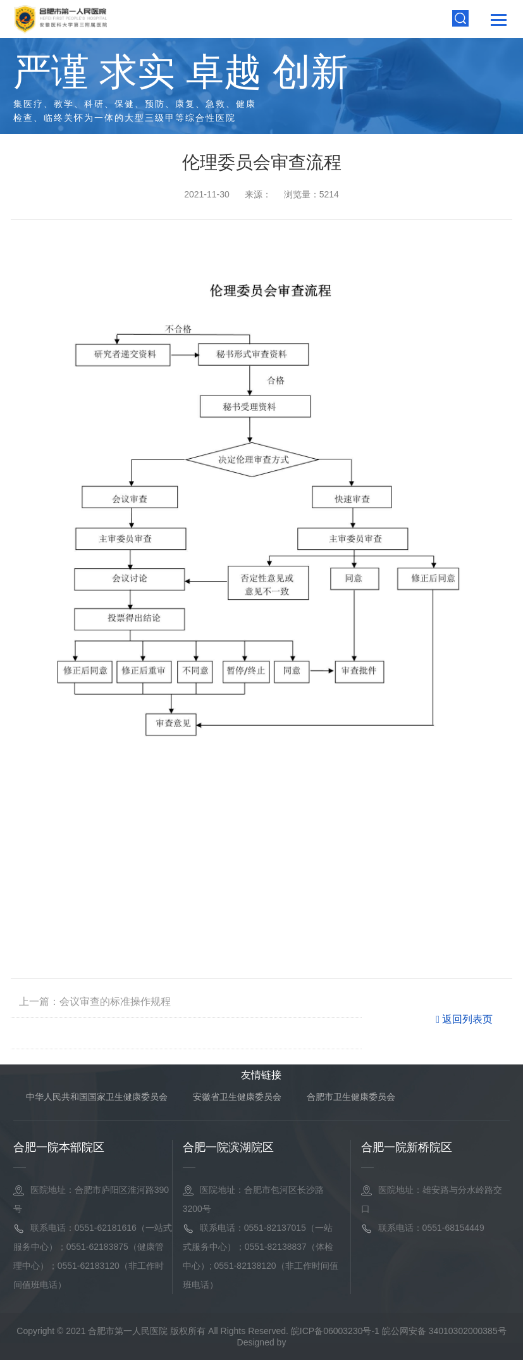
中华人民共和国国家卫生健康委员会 (97, 1097)
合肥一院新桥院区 (406, 1147)
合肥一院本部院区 (58, 1147)
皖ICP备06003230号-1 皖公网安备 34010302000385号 (399, 1331)
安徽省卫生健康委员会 (237, 1097)
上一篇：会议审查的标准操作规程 (95, 1001)
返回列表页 (464, 1019)
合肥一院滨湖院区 (228, 1147)
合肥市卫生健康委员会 (351, 1097)
